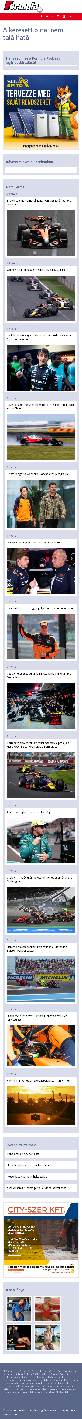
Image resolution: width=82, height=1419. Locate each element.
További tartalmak (21, 1145)
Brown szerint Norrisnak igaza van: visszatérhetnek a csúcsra (41, 227)
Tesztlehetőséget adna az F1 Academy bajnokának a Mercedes (41, 700)
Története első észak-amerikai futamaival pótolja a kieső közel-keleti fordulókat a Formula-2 (41, 769)
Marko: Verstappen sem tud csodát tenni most (41, 567)
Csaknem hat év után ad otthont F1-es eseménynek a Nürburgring (41, 904)
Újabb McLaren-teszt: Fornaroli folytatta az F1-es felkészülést (41, 1040)
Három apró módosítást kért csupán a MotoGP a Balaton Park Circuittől (41, 973)
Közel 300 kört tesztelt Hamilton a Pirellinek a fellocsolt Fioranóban (41, 431)
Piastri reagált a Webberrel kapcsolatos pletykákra (41, 500)
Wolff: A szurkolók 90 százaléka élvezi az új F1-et (41, 294)
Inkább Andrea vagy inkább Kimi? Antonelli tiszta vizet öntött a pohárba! (41, 362)
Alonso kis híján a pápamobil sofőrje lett (41, 836)
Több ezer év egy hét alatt (23, 1154)
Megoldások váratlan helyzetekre (27, 1176)
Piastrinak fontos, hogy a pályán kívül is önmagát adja (41, 632)
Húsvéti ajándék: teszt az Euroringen (29, 1165)
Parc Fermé (15, 187)
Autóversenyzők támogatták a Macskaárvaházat (36, 1188)
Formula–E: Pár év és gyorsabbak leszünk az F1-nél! (41, 1102)
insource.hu (10, 1414)
